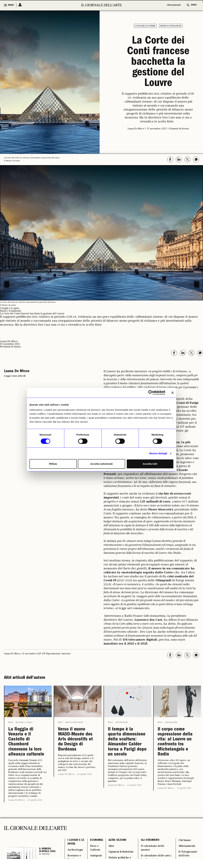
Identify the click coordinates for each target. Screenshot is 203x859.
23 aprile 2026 (35, 802)
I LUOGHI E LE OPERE (75, 844)
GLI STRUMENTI (150, 842)
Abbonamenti (174, 5)
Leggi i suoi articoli (15, 376)
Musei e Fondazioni (170, 26)
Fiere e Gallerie (95, 850)
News (10, 722)
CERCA (194, 5)
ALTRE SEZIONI (117, 842)
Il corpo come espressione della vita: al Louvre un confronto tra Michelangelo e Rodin (176, 743)
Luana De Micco (16, 802)
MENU (11, 5)
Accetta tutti (150, 463)
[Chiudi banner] (172, 392)
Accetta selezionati (101, 463)
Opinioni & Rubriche (121, 854)
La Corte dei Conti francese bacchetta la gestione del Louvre (158, 62)
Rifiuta (53, 463)
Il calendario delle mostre (153, 850)
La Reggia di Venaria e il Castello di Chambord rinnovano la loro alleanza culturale (26, 743)
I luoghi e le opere (145, 26)
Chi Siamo (185, 842)
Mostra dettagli (158, 453)
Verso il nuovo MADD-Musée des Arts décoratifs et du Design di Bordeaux (76, 740)
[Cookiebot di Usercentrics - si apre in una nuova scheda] (150, 392)
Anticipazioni (121, 722)
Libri (111, 848)
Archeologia (75, 852)
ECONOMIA (96, 842)
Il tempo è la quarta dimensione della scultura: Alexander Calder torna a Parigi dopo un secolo (127, 743)
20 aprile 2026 (84, 776)
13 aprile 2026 (134, 787)
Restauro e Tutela (24, 722)
